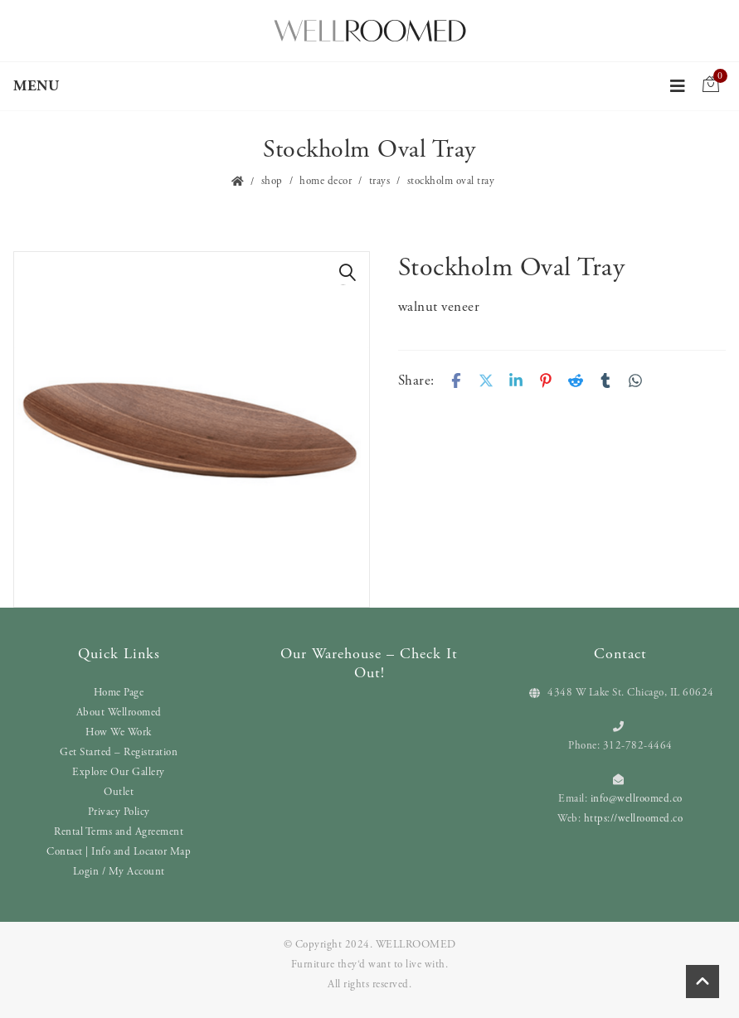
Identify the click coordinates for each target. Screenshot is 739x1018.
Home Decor (325, 181)
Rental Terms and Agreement (118, 832)
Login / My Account (119, 872)
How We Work (118, 732)
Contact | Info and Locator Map (118, 852)
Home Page (119, 693)
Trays (380, 181)
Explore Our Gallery (118, 772)
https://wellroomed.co (633, 819)
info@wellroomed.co (637, 799)
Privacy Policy (119, 812)
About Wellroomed (119, 712)
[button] (348, 272)
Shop (272, 181)
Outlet (119, 792)
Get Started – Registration (118, 752)
